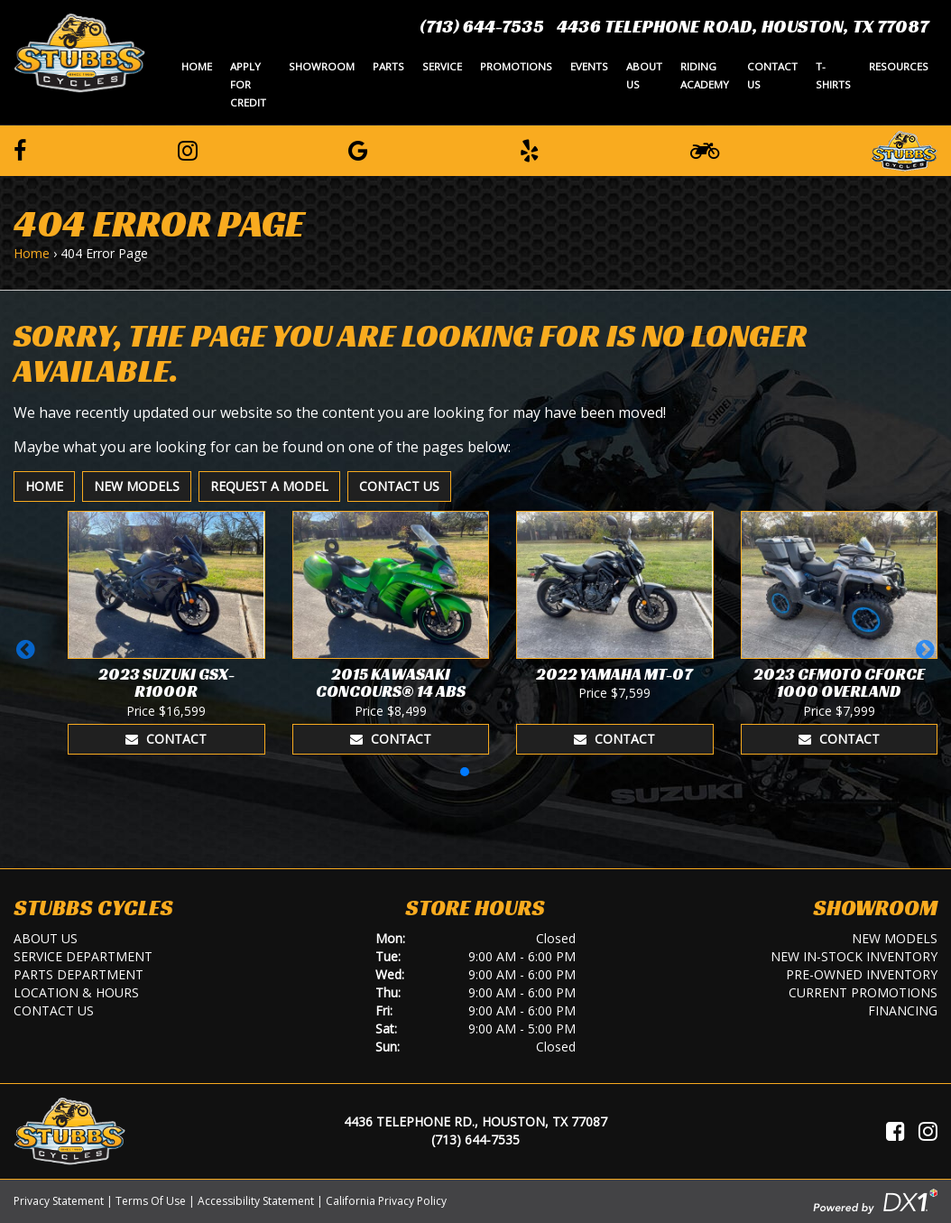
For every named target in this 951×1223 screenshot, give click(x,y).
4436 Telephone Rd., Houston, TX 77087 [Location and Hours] (475, 1121)
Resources (898, 66)
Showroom (322, 66)
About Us (644, 75)
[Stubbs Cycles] (79, 51)
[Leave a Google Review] (358, 149)
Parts (388, 66)
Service (442, 66)
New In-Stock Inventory (854, 956)
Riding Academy (704, 75)
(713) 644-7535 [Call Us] (475, 1139)
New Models (137, 486)
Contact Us (772, 75)
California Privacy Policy (386, 1201)
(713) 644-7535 (482, 26)
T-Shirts (833, 75)
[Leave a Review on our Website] (904, 148)
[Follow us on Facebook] (20, 149)
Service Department (83, 956)
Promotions (516, 66)
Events (589, 66)
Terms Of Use (150, 1201)
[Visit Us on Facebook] (895, 1131)
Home (196, 66)
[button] (26, 649)
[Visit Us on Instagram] (928, 1131)
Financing (902, 1010)
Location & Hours (76, 992)
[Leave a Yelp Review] (530, 149)
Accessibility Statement (256, 1201)
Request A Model (269, 486)
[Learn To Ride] (704, 149)
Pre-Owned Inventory (861, 974)
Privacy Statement (59, 1201)
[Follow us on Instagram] (188, 149)
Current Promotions (863, 992)
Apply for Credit (248, 84)
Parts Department (78, 974)
